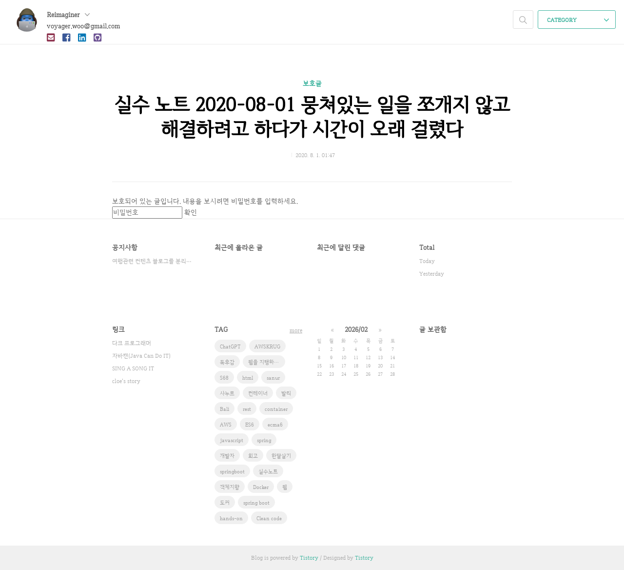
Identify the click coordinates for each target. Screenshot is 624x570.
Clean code (269, 518)
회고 (253, 455)
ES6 (249, 424)
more (296, 330)
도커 (225, 502)
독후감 (227, 362)
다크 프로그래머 (131, 343)
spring (264, 440)
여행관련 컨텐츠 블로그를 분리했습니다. (153, 261)
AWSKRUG (267, 346)
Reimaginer (68, 14)
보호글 (312, 83)
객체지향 (229, 487)
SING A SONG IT (133, 368)
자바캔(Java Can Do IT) (141, 356)
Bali (224, 409)
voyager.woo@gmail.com (83, 25)
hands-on (231, 518)
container (276, 409)
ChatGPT (230, 346)
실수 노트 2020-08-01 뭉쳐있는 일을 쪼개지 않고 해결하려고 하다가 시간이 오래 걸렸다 (312, 117)
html (247, 377)
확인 (190, 212)
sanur (273, 377)
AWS (226, 424)
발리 (286, 393)
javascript (231, 440)
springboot (232, 471)
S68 (224, 377)
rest (247, 409)
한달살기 (281, 455)
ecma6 (275, 424)
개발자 (227, 455)
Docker (261, 487)
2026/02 (356, 329)
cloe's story (126, 381)
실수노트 (268, 471)
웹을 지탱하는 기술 (266, 362)
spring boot (256, 502)
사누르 (227, 393)
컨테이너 (258, 393)
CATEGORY (578, 20)
